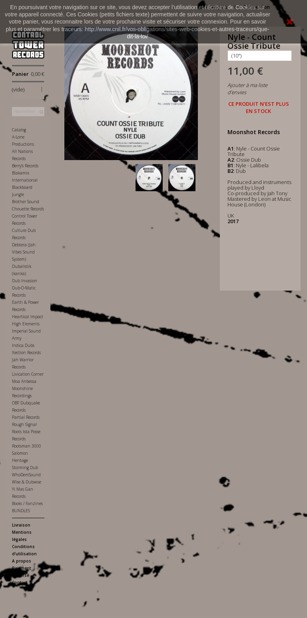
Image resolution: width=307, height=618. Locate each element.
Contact (20, 582)
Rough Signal (24, 424)
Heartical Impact (27, 316)
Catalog (19, 130)
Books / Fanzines (27, 503)
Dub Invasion (24, 280)
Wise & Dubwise (26, 482)
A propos (21, 561)
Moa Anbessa (24, 381)
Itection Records (26, 352)
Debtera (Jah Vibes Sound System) (24, 252)
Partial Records (26, 417)
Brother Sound (25, 201)
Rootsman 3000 (26, 446)
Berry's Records (25, 165)
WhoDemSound (26, 474)
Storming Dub (25, 467)
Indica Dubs (23, 345)
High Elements (26, 324)
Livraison (21, 525)
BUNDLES (21, 510)
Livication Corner (28, 374)
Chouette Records (28, 209)
